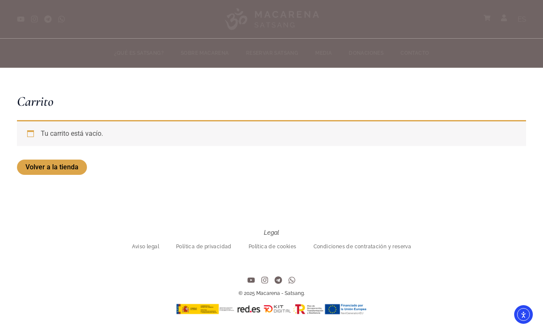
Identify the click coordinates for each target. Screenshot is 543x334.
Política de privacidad (204, 247)
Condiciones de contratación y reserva (362, 247)
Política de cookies (273, 247)
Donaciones (366, 53)
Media (323, 53)
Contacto (414, 53)
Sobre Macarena (205, 53)
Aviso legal (145, 247)
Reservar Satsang (272, 53)
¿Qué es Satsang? (139, 53)
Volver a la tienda (51, 167)
